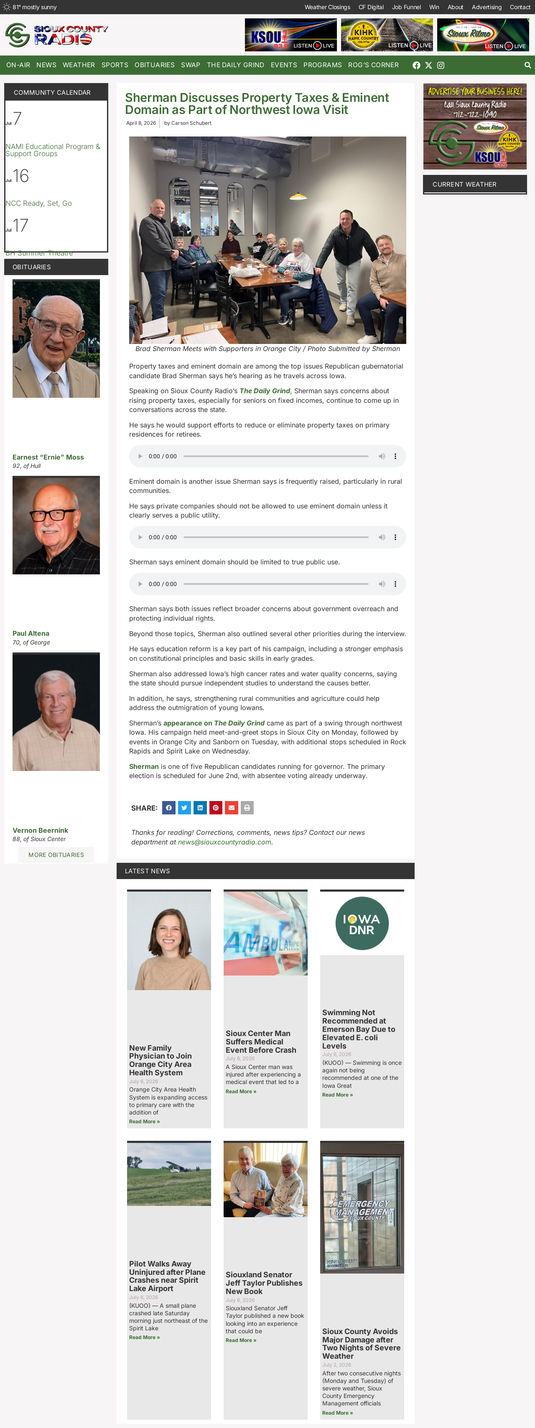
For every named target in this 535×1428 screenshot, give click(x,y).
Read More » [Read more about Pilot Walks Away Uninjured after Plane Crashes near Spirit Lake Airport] (144, 1337)
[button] (527, 65)
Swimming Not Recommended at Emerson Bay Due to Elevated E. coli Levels (358, 1029)
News (46, 65)
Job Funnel (406, 6)
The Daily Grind (236, 65)
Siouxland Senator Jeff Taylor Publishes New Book (264, 1283)
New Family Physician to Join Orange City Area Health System (160, 1060)
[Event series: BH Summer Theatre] (34, 242)
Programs (322, 65)
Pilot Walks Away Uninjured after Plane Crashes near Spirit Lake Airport (167, 1276)
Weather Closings (327, 6)
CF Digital (370, 6)
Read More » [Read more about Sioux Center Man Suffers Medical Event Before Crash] (241, 1091)
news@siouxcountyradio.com (224, 842)
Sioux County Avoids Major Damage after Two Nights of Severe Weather (361, 1343)
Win (434, 6)
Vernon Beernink (40, 830)
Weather (79, 65)
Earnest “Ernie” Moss (48, 457)
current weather (465, 184)
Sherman (144, 766)
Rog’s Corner (373, 65)
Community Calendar (52, 92)
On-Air (18, 65)
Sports (115, 65)
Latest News (147, 871)
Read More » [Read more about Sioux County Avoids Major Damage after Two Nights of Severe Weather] (337, 1413)
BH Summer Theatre (39, 253)
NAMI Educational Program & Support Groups (52, 150)
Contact (520, 6)
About (455, 6)
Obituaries (155, 65)
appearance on (214, 723)
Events (284, 65)
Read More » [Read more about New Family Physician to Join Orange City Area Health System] (144, 1121)
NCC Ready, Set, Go (38, 203)
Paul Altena (31, 633)
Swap (191, 65)
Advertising (486, 6)
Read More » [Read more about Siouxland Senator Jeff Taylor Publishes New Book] (241, 1340)
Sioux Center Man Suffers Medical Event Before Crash (261, 1041)
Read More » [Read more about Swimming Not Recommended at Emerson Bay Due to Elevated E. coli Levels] (337, 1095)
